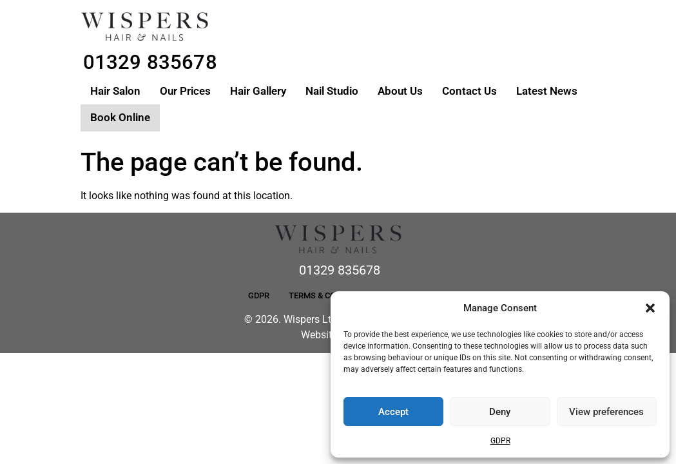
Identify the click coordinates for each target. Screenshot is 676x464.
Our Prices (185, 90)
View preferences (606, 412)
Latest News (546, 90)
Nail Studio (331, 90)
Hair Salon (115, 90)
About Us (400, 90)
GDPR (500, 440)
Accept (393, 412)
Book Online (120, 117)
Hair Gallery (258, 90)
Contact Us (469, 90)
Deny (499, 412)
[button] (650, 308)
